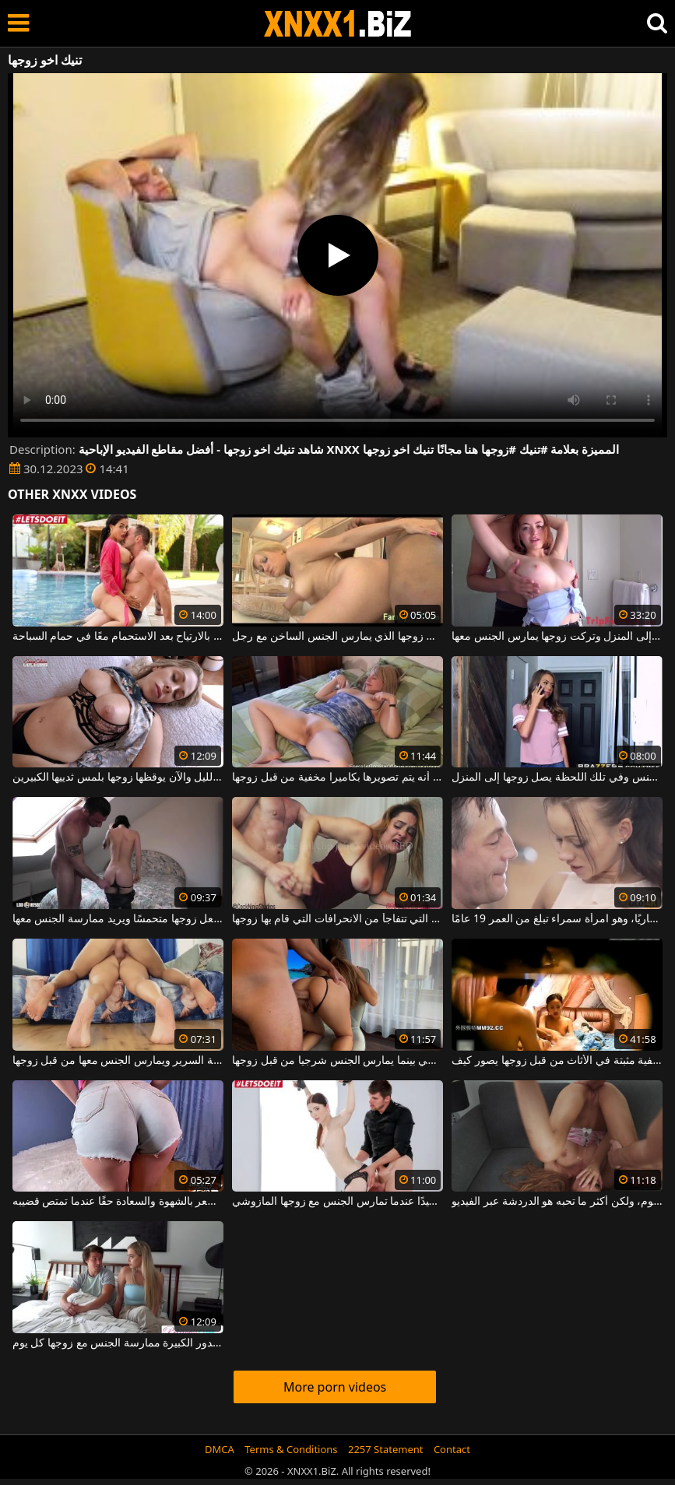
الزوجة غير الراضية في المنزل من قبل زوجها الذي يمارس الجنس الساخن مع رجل (337, 636)
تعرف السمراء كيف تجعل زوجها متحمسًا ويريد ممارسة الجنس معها (117, 919)
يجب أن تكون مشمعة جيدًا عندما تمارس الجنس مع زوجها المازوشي (337, 1201)
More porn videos (334, 1386)
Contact (452, 1449)
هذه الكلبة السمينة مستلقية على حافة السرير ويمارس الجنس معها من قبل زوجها (117, 1061)
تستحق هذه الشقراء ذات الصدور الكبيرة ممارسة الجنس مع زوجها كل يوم (117, 1343)
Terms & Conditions (290, 1449)
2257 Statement (386, 1449)
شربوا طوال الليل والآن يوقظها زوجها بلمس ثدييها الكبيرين (117, 777)
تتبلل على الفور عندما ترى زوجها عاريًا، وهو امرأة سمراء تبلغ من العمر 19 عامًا (557, 919)
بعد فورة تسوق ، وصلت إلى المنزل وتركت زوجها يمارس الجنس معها (557, 636)
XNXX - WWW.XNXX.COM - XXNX (338, 23)
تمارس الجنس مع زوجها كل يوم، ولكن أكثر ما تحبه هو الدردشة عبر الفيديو (557, 1201)
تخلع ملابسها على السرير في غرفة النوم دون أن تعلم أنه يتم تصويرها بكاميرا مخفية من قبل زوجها (337, 777)
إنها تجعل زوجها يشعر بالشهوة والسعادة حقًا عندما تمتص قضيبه (117, 1201)
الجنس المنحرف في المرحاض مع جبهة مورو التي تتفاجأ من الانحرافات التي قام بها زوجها (337, 919)
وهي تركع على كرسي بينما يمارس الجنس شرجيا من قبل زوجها (337, 1061)
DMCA (219, 1449)
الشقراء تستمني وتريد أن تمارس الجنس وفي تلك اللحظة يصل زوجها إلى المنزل (557, 777)
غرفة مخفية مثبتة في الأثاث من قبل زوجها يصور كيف (557, 1061)
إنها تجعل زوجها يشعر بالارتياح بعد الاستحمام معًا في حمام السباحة (117, 636)
